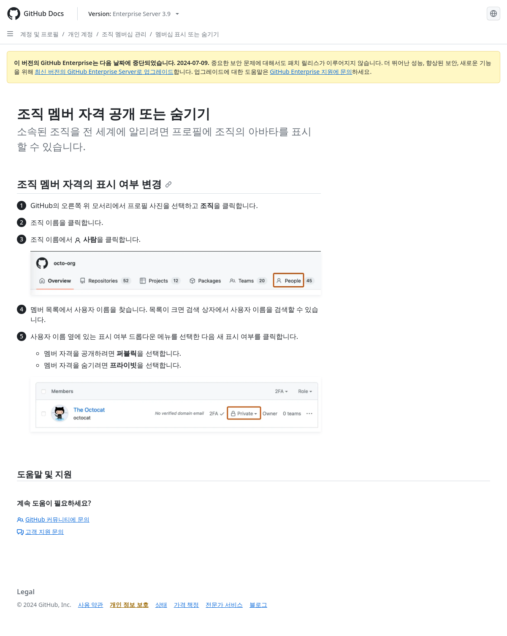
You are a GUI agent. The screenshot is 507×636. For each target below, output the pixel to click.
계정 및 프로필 (39, 34)
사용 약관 (90, 605)
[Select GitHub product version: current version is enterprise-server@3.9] (133, 13)
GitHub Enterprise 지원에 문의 (311, 72)
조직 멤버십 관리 (124, 34)
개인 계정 (80, 34)
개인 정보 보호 (129, 605)
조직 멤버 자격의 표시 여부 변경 (94, 184)
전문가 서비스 (224, 605)
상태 (161, 605)
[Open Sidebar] (10, 34)
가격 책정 (186, 605)
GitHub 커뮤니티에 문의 (53, 519)
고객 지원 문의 (40, 532)
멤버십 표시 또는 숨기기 (187, 34)
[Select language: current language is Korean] (493, 13)
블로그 (258, 605)
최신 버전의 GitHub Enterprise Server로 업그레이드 (104, 72)
